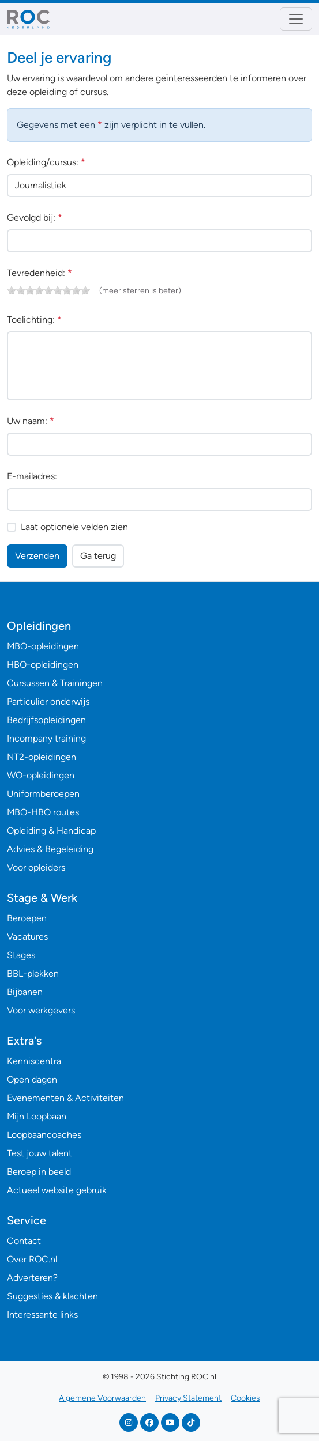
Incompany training (46, 738)
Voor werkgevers (41, 1010)
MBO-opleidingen (43, 646)
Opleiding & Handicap (51, 830)
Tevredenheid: (39, 272)
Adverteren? (32, 1277)
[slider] (48, 290)
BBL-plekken (33, 973)
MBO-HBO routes (43, 812)
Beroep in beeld (39, 1171)
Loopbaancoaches (44, 1134)
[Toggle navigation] (296, 19)
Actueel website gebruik (57, 1190)
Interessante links (42, 1314)
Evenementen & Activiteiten (65, 1097)
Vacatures (27, 936)
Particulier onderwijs (48, 701)
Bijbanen (25, 991)
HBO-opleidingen (42, 664)
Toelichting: (34, 319)
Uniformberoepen (43, 793)
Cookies (245, 1398)
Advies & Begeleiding (50, 849)
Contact (24, 1240)
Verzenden (37, 555)
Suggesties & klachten (52, 1296)
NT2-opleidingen (41, 756)
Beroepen (27, 918)
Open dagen (32, 1079)
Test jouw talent (39, 1153)
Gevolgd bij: (34, 217)
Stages (21, 955)
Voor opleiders (36, 867)
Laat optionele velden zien (74, 526)
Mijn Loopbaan (36, 1116)
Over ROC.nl (32, 1259)
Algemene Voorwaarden (102, 1398)
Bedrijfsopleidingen (46, 719)
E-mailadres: (32, 476)
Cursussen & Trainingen (55, 683)
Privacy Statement (188, 1398)
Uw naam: (30, 420)
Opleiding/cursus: (46, 162)
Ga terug (98, 555)
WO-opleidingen (40, 775)
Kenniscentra (34, 1061)
